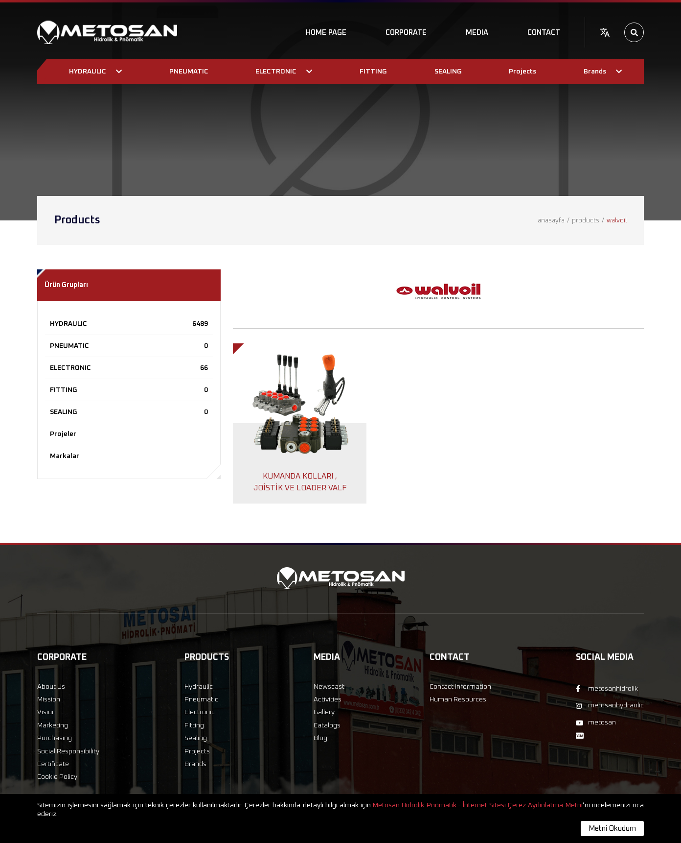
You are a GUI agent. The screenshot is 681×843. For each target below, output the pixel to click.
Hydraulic (198, 686)
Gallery (324, 712)
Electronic (199, 712)
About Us (51, 686)
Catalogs (327, 725)
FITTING (129, 389)
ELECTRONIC (129, 367)
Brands (195, 764)
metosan (596, 722)
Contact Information (460, 686)
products (585, 220)
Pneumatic (201, 699)
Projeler (63, 434)
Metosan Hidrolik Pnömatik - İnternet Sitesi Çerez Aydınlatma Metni (477, 805)
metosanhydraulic (610, 705)
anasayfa (551, 220)
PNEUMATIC (129, 345)
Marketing (52, 725)
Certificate (53, 764)
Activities (327, 699)
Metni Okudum (612, 828)
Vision (46, 712)
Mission (48, 699)
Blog (320, 738)
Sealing (195, 738)
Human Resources (458, 699)
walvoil (617, 220)
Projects (197, 751)
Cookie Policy (57, 776)
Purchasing (54, 738)
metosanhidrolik (607, 688)
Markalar (64, 456)
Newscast (329, 686)
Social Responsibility (68, 751)
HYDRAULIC (129, 323)
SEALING (129, 412)
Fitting (194, 725)
